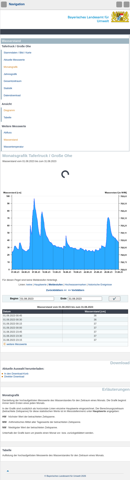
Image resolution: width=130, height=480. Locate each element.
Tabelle (7, 117)
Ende (64, 298)
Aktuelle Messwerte (14, 59)
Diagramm (9, 110)
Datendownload (12, 95)
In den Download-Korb (16, 373)
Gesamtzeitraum (12, 81)
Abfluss (8, 132)
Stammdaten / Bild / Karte (17, 52)
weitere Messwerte (17, 344)
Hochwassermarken (75, 284)
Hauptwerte (40, 284)
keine (29, 284)
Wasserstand (11, 139)
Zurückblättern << (56, 290)
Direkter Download (14, 376)
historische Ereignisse (100, 284)
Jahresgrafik (10, 74)
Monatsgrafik (11, 67)
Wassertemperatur (14, 146)
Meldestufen (56, 284)
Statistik (8, 88)
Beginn (14, 298)
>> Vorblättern (76, 290)
